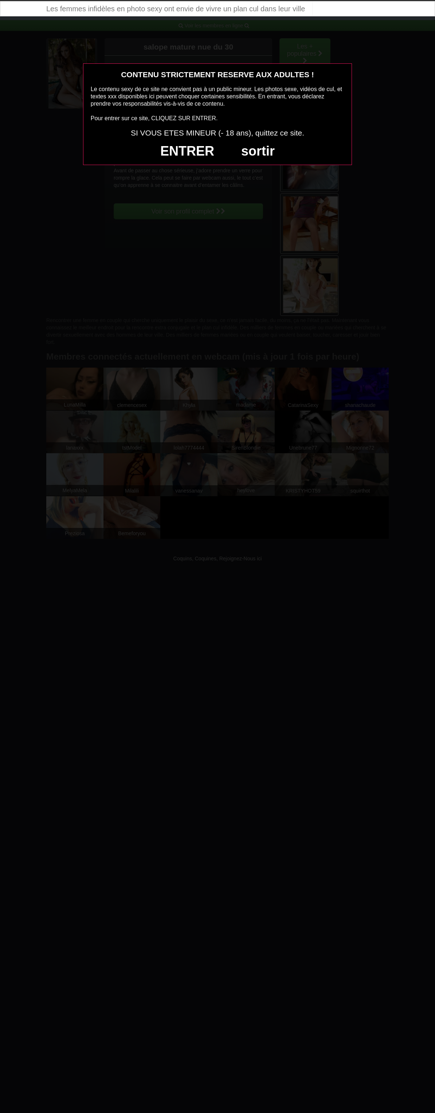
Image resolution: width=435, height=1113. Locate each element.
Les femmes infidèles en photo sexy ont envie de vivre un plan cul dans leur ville (175, 9)
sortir (258, 151)
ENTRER (187, 151)
